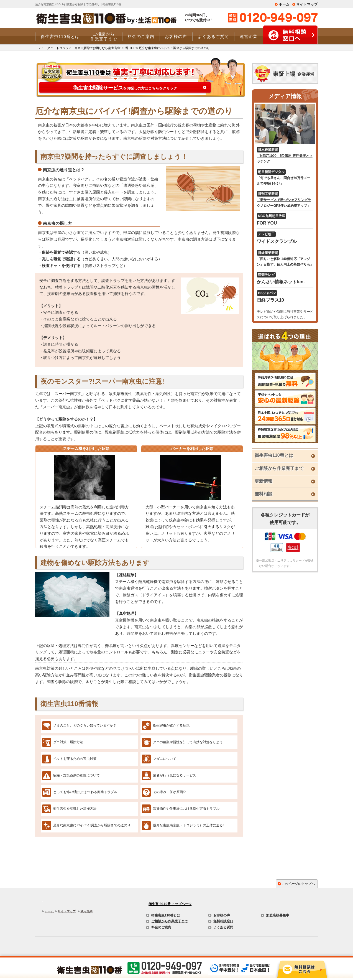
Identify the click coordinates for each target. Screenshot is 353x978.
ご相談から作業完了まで (279, 468)
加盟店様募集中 (277, 915)
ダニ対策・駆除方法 (68, 742)
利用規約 (86, 911)
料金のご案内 (161, 927)
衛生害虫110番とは (274, 455)
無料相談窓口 (223, 921)
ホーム (284, 4)
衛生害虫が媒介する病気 (171, 725)
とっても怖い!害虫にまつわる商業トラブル (85, 792)
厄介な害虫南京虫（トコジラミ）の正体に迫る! (188, 825)
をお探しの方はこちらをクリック (125, 88)
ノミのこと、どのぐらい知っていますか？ (84, 725)
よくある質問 (223, 927)
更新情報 (263, 481)
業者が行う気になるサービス (174, 775)
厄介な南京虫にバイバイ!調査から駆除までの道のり (92, 825)
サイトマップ (307, 4)
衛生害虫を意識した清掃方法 (74, 809)
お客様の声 (221, 915)
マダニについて (164, 759)
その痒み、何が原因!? (169, 792)
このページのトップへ (298, 884)
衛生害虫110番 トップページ (170, 904)
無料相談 (263, 493)
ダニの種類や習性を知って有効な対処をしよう (188, 742)
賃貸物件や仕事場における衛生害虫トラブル (186, 809)
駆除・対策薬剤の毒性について (76, 775)
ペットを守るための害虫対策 (74, 759)
